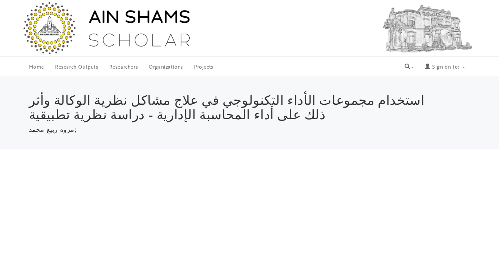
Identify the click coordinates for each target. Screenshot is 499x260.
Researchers (123, 67)
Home (36, 67)
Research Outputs (76, 67)
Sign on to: (445, 67)
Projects (203, 67)
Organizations (166, 67)
